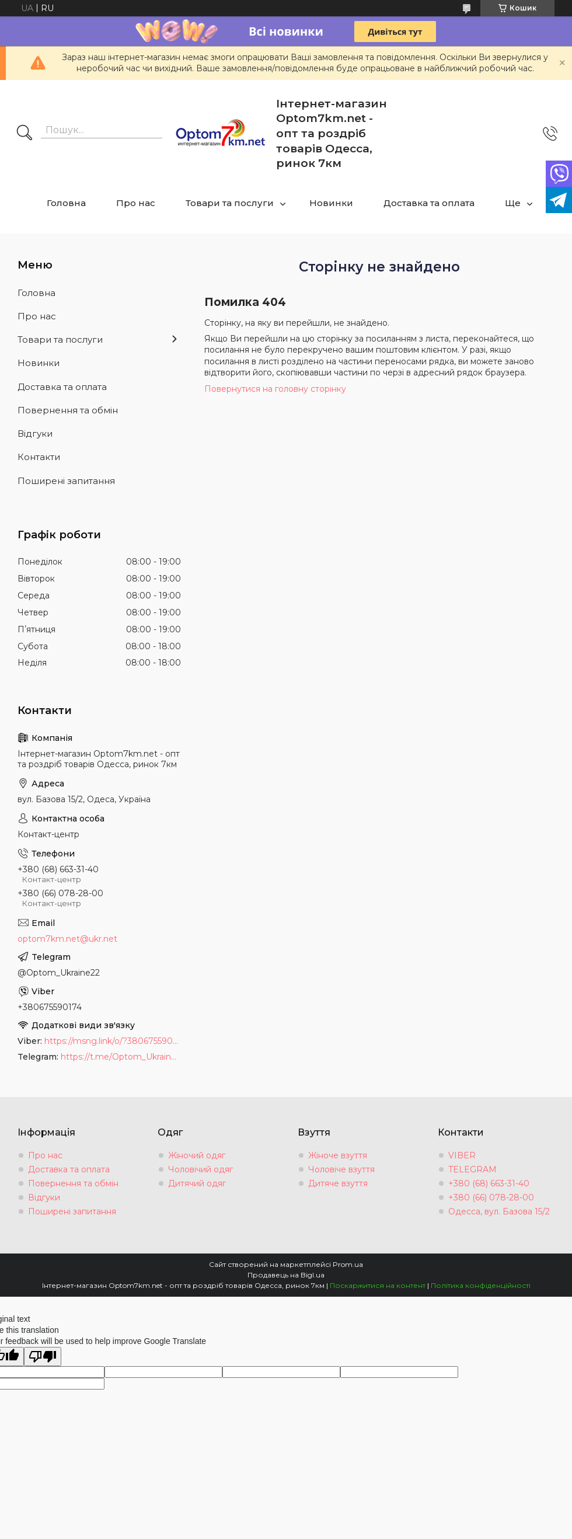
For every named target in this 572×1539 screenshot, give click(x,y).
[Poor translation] (42, 1356)
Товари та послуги (230, 202)
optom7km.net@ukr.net (67, 939)
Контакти (39, 456)
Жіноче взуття (337, 1155)
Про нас (135, 202)
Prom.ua (348, 1264)
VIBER (462, 1155)
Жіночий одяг (196, 1155)
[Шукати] (24, 134)
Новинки (331, 202)
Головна (66, 202)
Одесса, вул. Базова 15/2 (499, 1211)
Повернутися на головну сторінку (275, 389)
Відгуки (35, 433)
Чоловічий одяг (200, 1169)
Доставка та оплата (429, 202)
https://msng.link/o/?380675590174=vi (112, 1041)
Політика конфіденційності (481, 1285)
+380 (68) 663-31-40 (488, 1183)
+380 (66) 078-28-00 (491, 1197)
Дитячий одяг (197, 1183)
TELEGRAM (472, 1169)
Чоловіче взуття (341, 1169)
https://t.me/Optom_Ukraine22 (121, 1056)
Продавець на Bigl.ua (286, 1274)
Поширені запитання (66, 480)
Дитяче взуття (338, 1183)
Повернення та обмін (68, 410)
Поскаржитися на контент (377, 1285)
